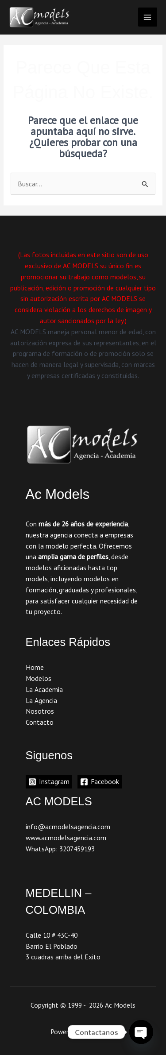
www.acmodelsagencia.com (66, 837)
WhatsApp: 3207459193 (60, 848)
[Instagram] (49, 781)
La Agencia (41, 700)
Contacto (40, 722)
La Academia (44, 689)
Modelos (38, 678)
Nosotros (40, 711)
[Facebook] (99, 781)
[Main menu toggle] (147, 17)
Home (35, 667)
